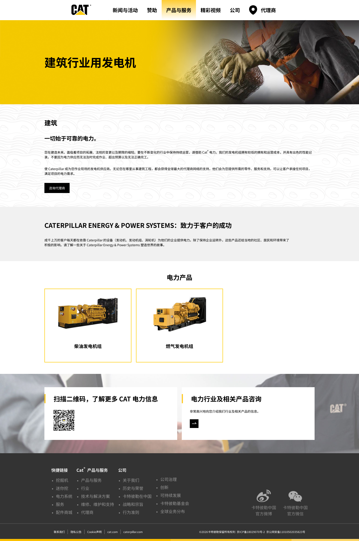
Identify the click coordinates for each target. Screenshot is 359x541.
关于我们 (131, 480)
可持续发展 (170, 495)
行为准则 (131, 512)
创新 (164, 487)
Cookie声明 (94, 532)
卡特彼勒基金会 (174, 503)
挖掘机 (62, 480)
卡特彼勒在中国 (137, 496)
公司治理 (168, 479)
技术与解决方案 (95, 496)
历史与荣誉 (133, 488)
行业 (85, 488)
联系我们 (59, 532)
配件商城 (64, 512)
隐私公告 (76, 532)
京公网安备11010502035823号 (285, 532)
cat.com (112, 532)
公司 (235, 10)
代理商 (268, 10)
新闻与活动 (125, 10)
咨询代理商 (57, 188)
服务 (60, 504)
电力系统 (64, 496)
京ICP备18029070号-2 (251, 532)
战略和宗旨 (133, 504)
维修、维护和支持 (97, 504)
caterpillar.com (133, 532)
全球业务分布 (172, 511)
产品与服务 (178, 10)
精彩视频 (211, 10)
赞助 (152, 10)
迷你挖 (62, 488)
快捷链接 (59, 470)
